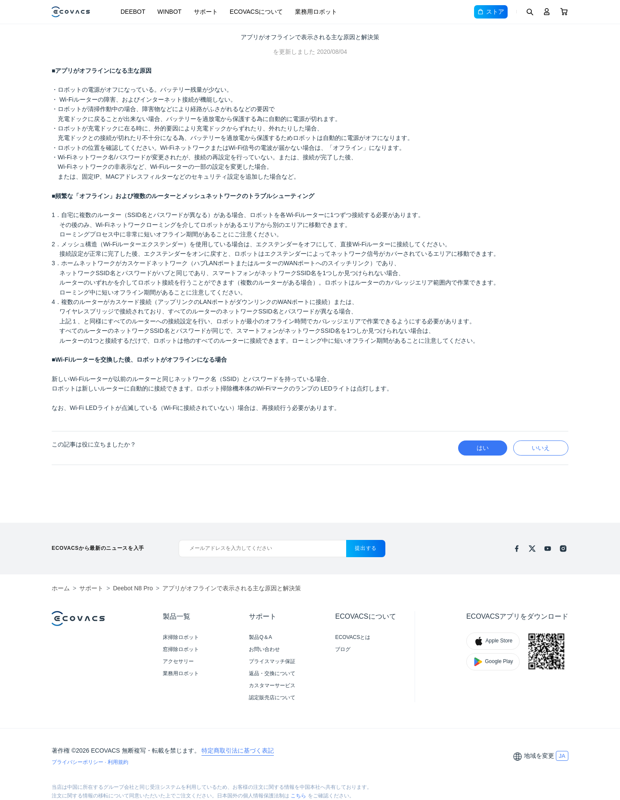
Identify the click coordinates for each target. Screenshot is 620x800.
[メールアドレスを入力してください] (262, 548)
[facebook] (517, 548)
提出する (366, 548)
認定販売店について (272, 698)
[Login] (546, 11)
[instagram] (563, 548)
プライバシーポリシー (78, 762)
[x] (532, 548)
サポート (206, 11)
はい (483, 447)
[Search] (529, 11)
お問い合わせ (264, 649)
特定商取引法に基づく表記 (238, 750)
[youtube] (547, 548)
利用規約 (118, 762)
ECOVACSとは (352, 637)
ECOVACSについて (256, 11)
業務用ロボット (316, 11)
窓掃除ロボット (181, 649)
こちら (298, 796)
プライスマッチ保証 (272, 661)
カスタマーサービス (272, 685)
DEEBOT (133, 11)
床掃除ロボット (181, 637)
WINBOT (170, 11)
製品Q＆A (260, 637)
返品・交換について (272, 673)
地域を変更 (539, 755)
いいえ (541, 447)
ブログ (342, 649)
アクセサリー (178, 661)
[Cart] (564, 11)
